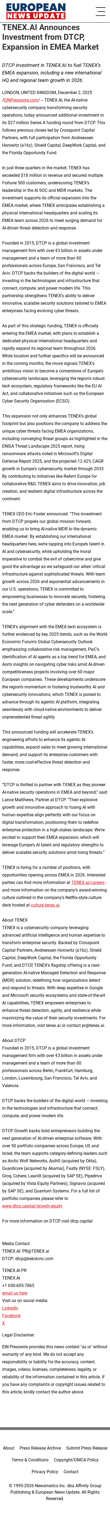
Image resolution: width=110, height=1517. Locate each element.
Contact (71, 1471)
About (8, 1448)
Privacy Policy (45, 1471)
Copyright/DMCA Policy (76, 1459)
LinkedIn (10, 1308)
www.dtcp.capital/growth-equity (32, 1206)
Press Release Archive (40, 1448)
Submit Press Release (86, 1448)
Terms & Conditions (30, 1459)
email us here (14, 1293)
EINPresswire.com (21, 100)
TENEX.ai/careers (88, 882)
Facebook (11, 1315)
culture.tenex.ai (45, 905)
